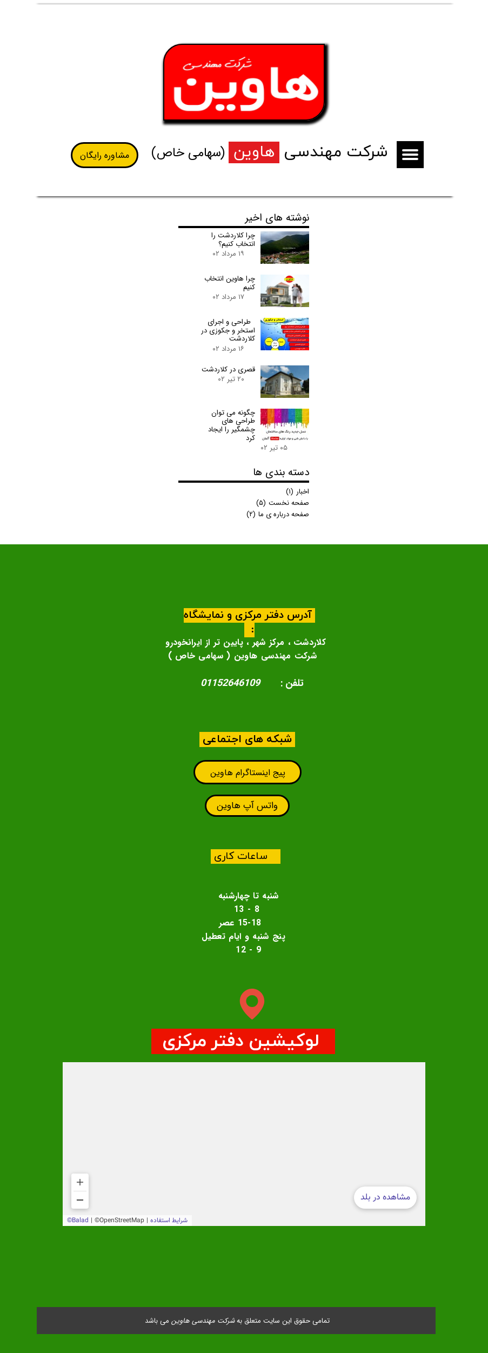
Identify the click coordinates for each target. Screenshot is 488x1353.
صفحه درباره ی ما (277, 514)
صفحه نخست (282, 503)
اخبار (297, 491)
